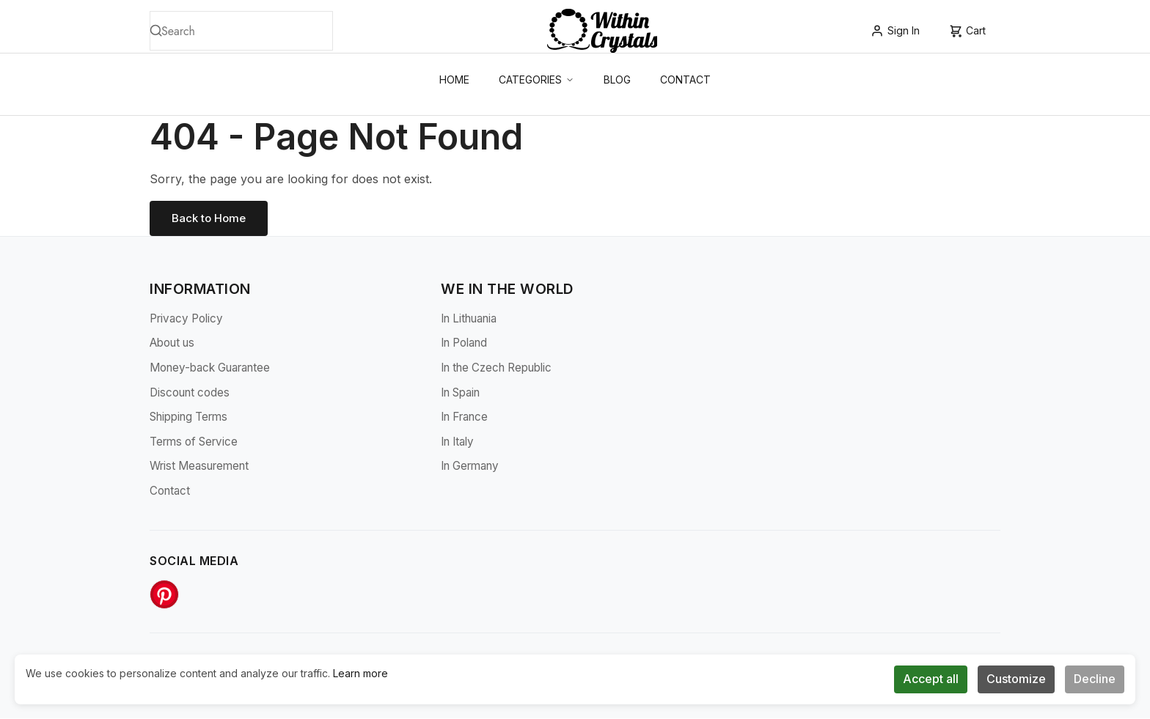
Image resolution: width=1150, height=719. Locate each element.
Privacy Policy (186, 319)
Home (454, 79)
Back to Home (210, 218)
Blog (617, 79)
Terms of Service (194, 442)
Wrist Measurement (199, 467)
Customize (1016, 678)
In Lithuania (469, 319)
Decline (1095, 678)
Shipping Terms (188, 418)
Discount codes (190, 393)
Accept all (931, 678)
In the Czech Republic (496, 368)
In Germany (470, 467)
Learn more (360, 673)
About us (172, 344)
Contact (685, 79)
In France (464, 418)
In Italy (457, 442)
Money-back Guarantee (210, 368)
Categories (536, 79)
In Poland (464, 344)
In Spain (460, 393)
